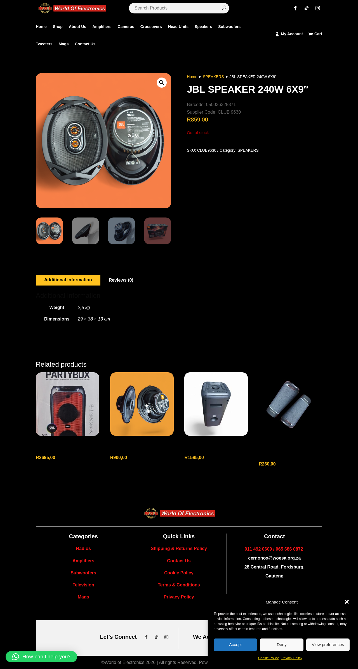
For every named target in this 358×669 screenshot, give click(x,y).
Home (41, 26)
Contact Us (85, 44)
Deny (281, 644)
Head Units (178, 26)
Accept (235, 644)
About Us (77, 26)
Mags (64, 44)
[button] (347, 602)
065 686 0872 (289, 549)
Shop (58, 26)
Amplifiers (101, 26)
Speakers (203, 26)
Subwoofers (229, 26)
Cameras (126, 26)
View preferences (328, 644)
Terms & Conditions (179, 585)
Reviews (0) (121, 280)
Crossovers (151, 26)
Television (83, 585)
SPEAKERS (213, 76)
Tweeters (44, 44)
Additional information (68, 279)
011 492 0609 (258, 549)
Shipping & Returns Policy (179, 548)
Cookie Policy (268, 658)
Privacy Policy (291, 658)
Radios (83, 548)
